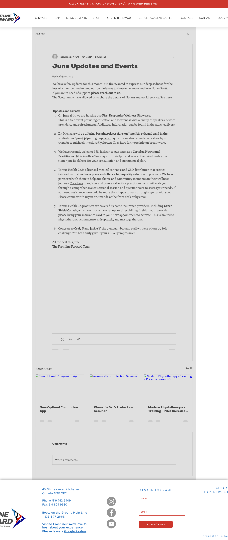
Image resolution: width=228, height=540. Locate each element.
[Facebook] (111, 512)
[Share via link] (78, 339)
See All (189, 368)
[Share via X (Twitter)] (62, 339)
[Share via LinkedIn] (70, 339)
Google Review (75, 531)
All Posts (40, 33)
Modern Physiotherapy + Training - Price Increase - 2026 (168, 409)
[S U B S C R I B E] (156, 524)
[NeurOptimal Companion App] (60, 388)
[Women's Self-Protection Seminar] (114, 388)
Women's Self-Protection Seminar (113, 409)
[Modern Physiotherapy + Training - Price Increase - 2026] (168, 388)
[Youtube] (111, 523)
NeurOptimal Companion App (59, 409)
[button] (188, 33)
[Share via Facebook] (53, 339)
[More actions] (174, 57)
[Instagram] (111, 501)
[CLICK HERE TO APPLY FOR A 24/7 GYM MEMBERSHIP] (114, 4)
